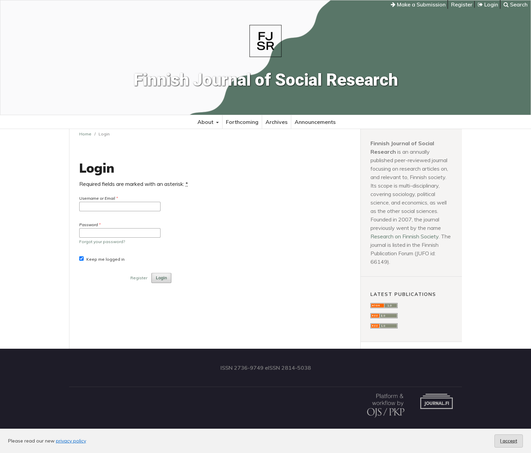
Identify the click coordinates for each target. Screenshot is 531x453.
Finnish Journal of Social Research (265, 80)
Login (488, 4)
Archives (277, 121)
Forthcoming (242, 121)
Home (85, 133)
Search (516, 4)
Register (461, 4)
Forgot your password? (102, 241)
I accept (508, 441)
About (206, 121)
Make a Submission (418, 4)
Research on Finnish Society (404, 236)
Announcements (315, 121)
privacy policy (71, 441)
